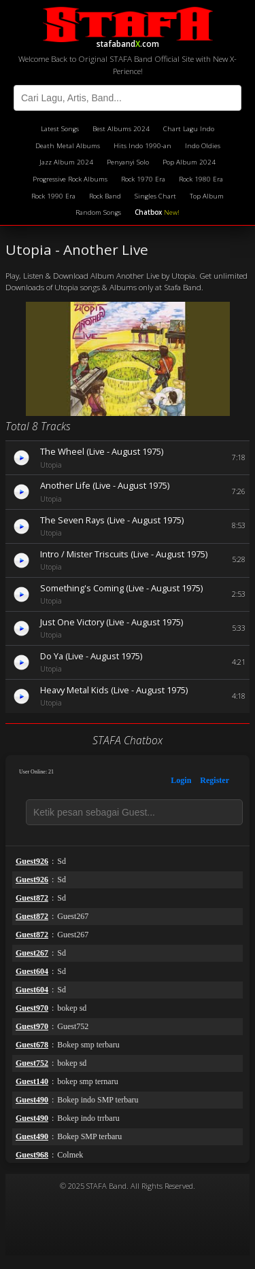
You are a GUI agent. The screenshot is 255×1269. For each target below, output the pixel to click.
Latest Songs (60, 128)
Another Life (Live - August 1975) (104, 485)
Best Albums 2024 (121, 128)
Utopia (51, 465)
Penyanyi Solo (128, 162)
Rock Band (105, 196)
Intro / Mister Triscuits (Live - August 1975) (123, 554)
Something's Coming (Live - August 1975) (121, 588)
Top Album (207, 196)
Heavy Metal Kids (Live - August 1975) (114, 690)
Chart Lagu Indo (188, 128)
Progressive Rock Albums (70, 179)
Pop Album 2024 (189, 162)
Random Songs (98, 212)
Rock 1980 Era (201, 179)
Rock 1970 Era (143, 179)
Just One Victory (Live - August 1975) (111, 622)
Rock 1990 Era (53, 196)
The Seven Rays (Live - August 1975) (112, 520)
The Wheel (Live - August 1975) (101, 451)
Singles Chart (155, 196)
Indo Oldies (202, 145)
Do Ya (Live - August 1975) (91, 656)
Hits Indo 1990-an (142, 145)
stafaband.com (128, 26)
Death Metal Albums (67, 145)
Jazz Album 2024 (66, 162)
